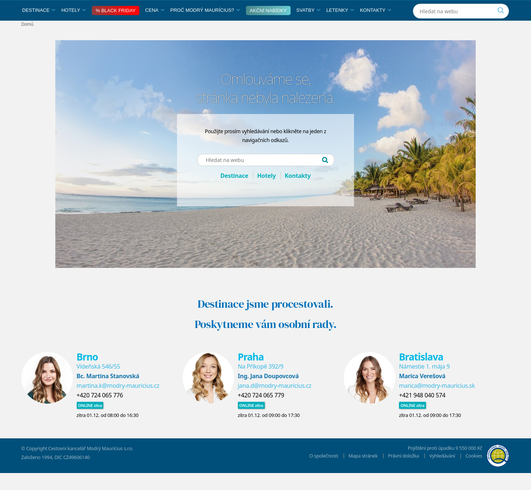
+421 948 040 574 (422, 412)
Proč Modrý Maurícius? (205, 27)
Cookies (473, 472)
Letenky (340, 27)
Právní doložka (403, 472)
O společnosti (323, 472)
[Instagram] (464, 8)
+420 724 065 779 (261, 412)
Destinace (38, 27)
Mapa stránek (363, 472)
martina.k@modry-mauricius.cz (118, 402)
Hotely (73, 27)
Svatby (308, 27)
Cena (154, 27)
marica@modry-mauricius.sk (437, 402)
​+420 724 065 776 (100, 412)
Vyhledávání (442, 472)
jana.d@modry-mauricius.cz (275, 402)
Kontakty (375, 27)
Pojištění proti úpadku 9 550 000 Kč (445, 465)
